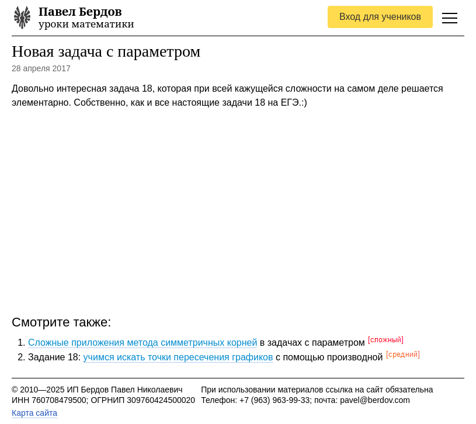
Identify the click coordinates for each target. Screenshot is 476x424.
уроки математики (86, 17)
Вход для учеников (380, 17)
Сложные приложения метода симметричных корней (142, 342)
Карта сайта (34, 413)
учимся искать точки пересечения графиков (178, 357)
